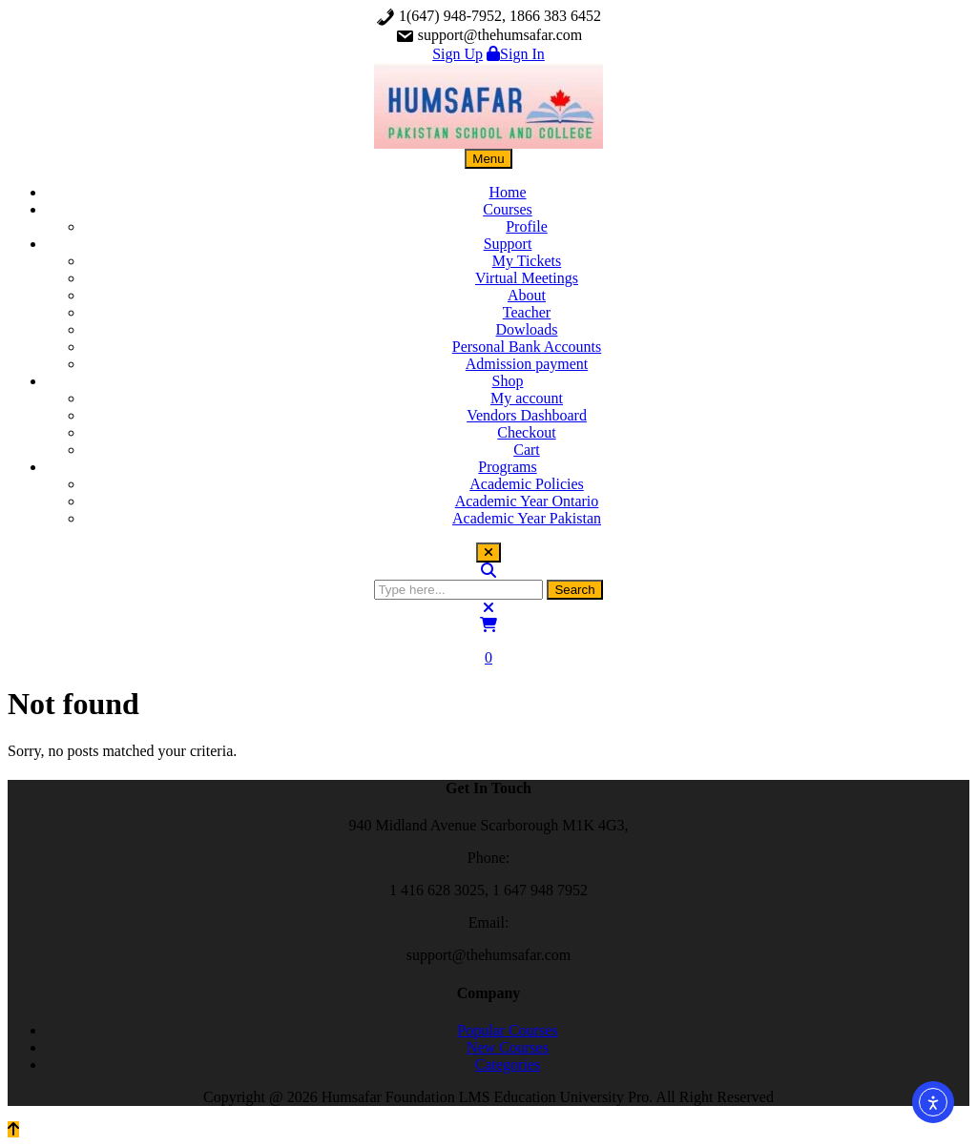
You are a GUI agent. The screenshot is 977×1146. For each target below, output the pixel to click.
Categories (507, 1064)
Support (508, 243)
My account (526, 398)
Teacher (527, 312)
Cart (526, 449)
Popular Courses (507, 1030)
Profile (527, 226)
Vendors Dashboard (527, 415)
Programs (507, 467)
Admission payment (527, 364)
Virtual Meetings (526, 278)
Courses (507, 209)
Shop (508, 381)
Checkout (526, 432)
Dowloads (527, 329)
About (527, 295)
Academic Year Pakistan (526, 518)
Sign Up (457, 54)
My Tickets (526, 261)
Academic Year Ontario (527, 501)
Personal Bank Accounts (526, 346)
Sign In (516, 54)
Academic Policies (526, 484)
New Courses (508, 1047)
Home (507, 192)
